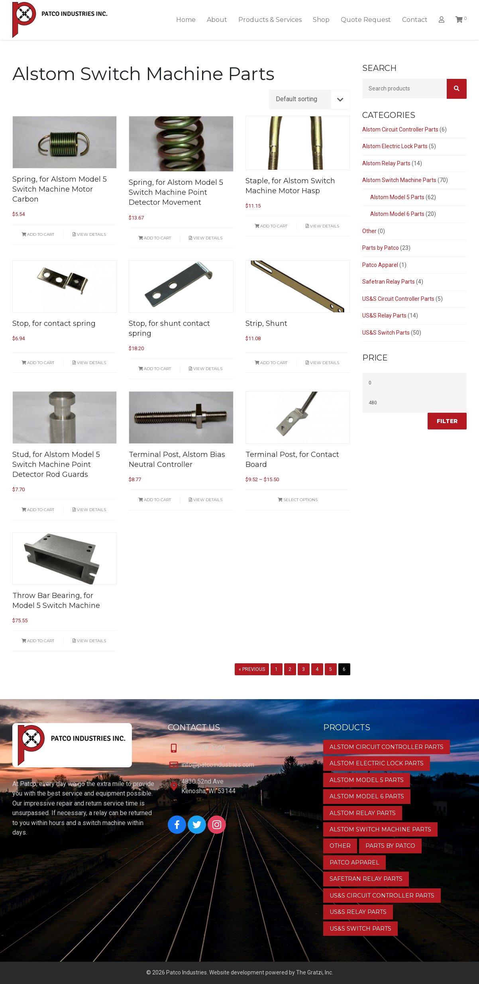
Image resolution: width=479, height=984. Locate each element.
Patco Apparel (380, 265)
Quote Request (366, 20)
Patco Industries (186, 972)
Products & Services (270, 20)
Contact (415, 20)
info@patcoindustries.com (217, 764)
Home (186, 20)
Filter (447, 421)
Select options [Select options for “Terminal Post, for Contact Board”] (298, 499)
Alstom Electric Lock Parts (395, 146)
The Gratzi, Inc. (314, 972)
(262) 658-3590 (203, 748)
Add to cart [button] (38, 234)
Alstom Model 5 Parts (397, 197)
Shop (321, 20)
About (217, 20)
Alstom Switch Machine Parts (399, 180)
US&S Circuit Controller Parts (398, 299)
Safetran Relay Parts (388, 281)
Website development (236, 972)
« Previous (252, 669)
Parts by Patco (380, 248)
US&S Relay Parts (384, 315)
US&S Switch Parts (386, 332)
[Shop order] (309, 100)
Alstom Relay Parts (386, 163)
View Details (89, 234)
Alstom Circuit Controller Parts (400, 129)
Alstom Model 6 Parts (397, 214)
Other (369, 231)
